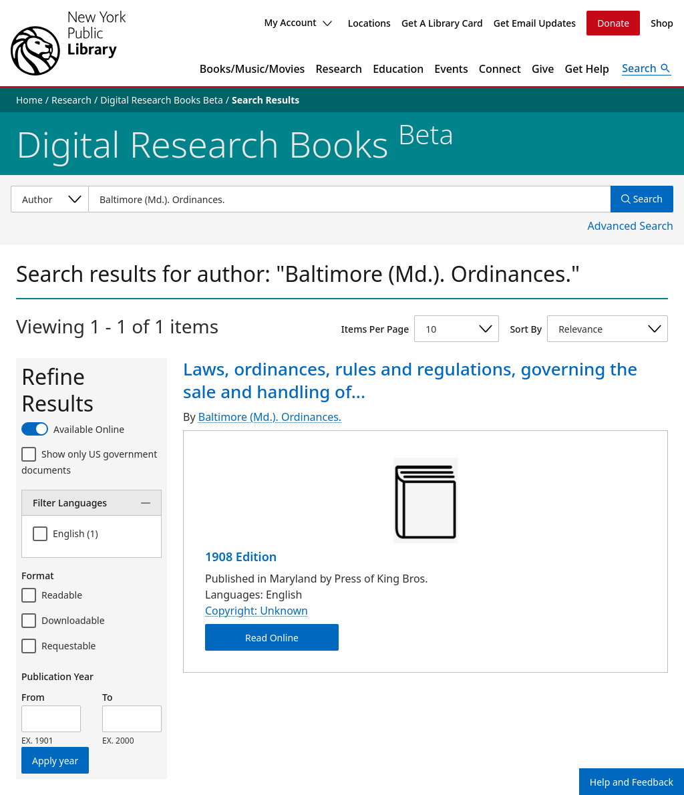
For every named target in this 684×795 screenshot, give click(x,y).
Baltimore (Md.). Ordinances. (269, 417)
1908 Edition (241, 556)
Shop (662, 23)
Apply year (55, 760)
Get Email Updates (535, 23)
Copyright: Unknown (256, 610)
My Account (297, 22)
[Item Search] (349, 199)
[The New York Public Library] (68, 43)
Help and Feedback (631, 782)
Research (338, 68)
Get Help (587, 68)
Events (451, 68)
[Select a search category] (49, 199)
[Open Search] (646, 69)
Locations (369, 23)
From (33, 697)
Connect (500, 68)
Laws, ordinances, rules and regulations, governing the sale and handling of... (410, 380)
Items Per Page (375, 329)
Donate (613, 23)
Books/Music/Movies (252, 68)
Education (398, 68)
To (107, 697)
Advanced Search (630, 225)
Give (543, 68)
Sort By (526, 329)
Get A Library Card (442, 23)
